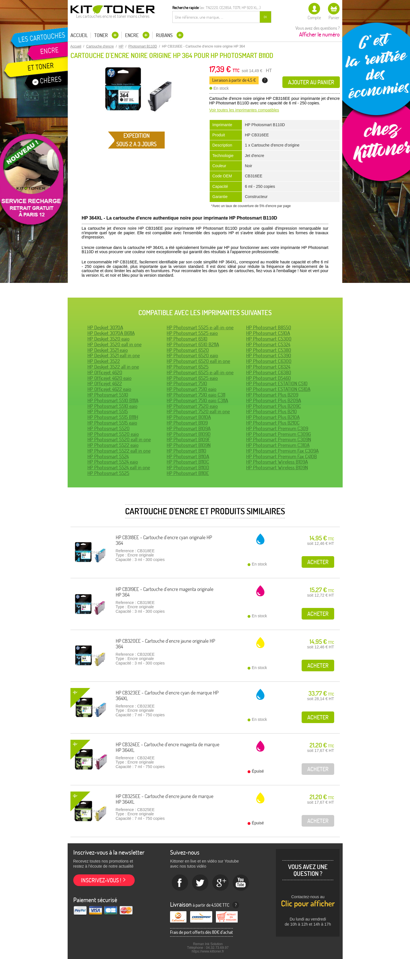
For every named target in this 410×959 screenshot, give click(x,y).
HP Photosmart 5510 (107, 395)
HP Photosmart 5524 (108, 456)
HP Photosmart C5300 (268, 339)
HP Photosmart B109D (189, 434)
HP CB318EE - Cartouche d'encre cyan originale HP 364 (164, 540)
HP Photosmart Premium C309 (277, 428)
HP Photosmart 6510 (187, 339)
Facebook (179, 882)
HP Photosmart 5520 (108, 428)
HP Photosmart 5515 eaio (112, 423)
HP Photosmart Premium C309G (278, 434)
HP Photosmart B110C (188, 462)
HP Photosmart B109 (187, 423)
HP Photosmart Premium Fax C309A (282, 451)
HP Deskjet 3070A (105, 327)
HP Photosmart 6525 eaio (192, 378)
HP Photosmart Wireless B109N (277, 467)
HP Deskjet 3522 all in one (113, 367)
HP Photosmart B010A (189, 417)
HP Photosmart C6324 (268, 367)
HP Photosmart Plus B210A (273, 417)
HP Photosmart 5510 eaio (112, 406)
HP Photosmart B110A (188, 456)
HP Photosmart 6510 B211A (193, 344)
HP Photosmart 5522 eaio (113, 445)
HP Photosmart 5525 (108, 473)
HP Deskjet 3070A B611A (111, 333)
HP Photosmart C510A (268, 333)
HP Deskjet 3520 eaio (108, 339)
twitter (200, 882)
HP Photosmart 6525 (188, 367)
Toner (101, 35)
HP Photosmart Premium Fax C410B (281, 456)
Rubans (165, 35)
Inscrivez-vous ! (101, 880)
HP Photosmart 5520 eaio (113, 434)
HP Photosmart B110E (188, 473)
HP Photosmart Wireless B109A (277, 462)
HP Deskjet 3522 (103, 361)
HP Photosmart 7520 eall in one (198, 411)
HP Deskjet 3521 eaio (107, 350)
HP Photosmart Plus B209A (273, 400)
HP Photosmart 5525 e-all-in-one (200, 327)
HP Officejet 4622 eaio (109, 389)
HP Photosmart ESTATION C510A (278, 389)
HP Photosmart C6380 (268, 372)
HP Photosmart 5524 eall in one (118, 467)
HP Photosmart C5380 (268, 350)
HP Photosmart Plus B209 (272, 395)
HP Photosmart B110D (188, 467)
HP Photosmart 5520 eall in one (119, 439)
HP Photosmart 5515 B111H (112, 417)
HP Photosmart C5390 (268, 355)
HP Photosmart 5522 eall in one (119, 451)
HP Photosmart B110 (186, 451)
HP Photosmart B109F (188, 439)
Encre (132, 35)
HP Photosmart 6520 (188, 350)
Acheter (318, 561)
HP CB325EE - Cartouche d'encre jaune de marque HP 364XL (164, 799)
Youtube (241, 882)
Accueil (79, 35)
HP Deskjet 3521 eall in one (113, 355)
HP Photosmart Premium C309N (278, 439)
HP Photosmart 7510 (187, 383)
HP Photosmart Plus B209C (273, 406)
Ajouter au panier (311, 82)
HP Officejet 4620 (104, 372)
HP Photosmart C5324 (268, 344)
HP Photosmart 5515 (107, 411)
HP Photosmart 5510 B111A (112, 400)
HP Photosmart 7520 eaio (192, 406)
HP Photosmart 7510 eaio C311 (196, 395)
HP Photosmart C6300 (268, 361)
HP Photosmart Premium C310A (278, 445)
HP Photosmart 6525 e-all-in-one (200, 372)
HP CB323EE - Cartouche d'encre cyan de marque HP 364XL (167, 695)
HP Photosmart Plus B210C (273, 423)
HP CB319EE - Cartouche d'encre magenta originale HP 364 (164, 592)
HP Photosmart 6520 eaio (192, 355)
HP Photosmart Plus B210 (271, 411)
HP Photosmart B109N (189, 445)
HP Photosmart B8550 (268, 327)
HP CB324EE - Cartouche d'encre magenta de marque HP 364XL (167, 747)
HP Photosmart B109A (189, 428)
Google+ (220, 882)
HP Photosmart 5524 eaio (112, 462)
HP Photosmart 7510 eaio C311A (197, 400)
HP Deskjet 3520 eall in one (114, 344)
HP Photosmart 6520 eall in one (198, 361)
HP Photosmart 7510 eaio (191, 389)
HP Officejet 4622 (104, 383)
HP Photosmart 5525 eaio (192, 333)
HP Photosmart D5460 (268, 378)
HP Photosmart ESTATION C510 (277, 383)
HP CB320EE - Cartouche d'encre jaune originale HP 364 (165, 644)
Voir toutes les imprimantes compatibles (244, 110)
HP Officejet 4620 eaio (109, 378)
